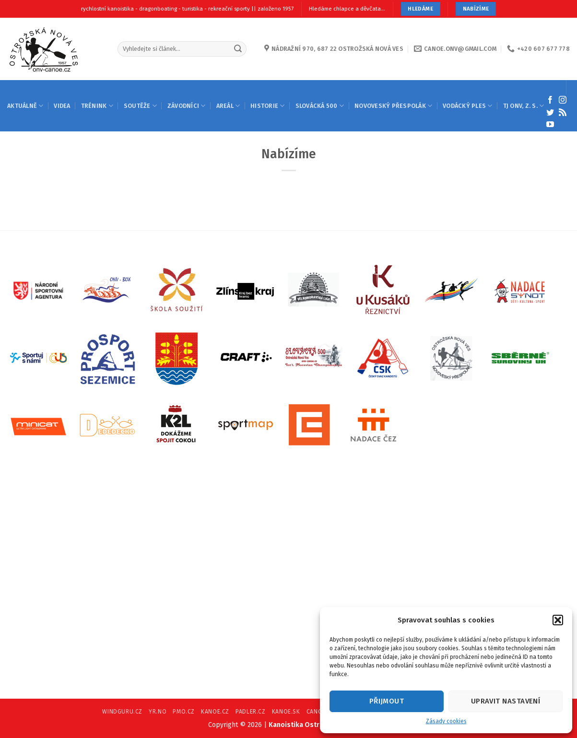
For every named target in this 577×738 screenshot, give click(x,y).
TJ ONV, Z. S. (523, 105)
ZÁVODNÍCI (186, 105)
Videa (62, 105)
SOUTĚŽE (140, 105)
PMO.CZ (184, 711)
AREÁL (228, 105)
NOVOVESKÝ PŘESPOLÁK (393, 105)
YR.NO (157, 711)
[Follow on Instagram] (562, 100)
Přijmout (386, 701)
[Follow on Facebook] (550, 100)
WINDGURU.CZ (122, 711)
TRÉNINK (97, 105)
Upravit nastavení (506, 701)
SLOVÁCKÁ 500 (319, 105)
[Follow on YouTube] (550, 125)
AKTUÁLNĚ (25, 105)
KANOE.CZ (215, 711)
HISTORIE (267, 105)
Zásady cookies (446, 721)
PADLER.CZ (250, 711)
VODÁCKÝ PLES (467, 105)
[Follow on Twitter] (550, 113)
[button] (558, 620)
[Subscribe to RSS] (562, 113)
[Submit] (238, 49)
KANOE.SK (286, 711)
